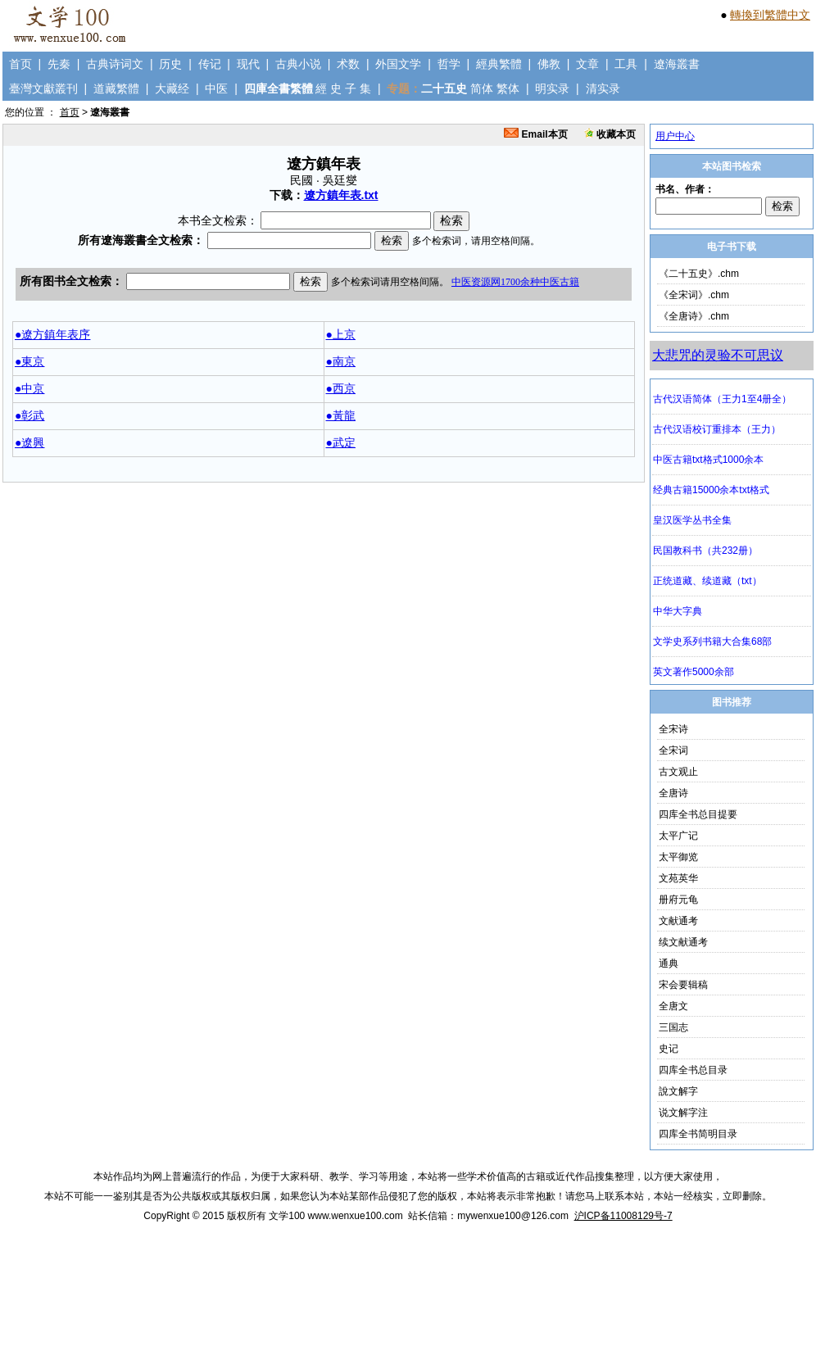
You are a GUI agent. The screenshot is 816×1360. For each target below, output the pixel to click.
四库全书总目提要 (698, 814)
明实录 (552, 88)
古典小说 (298, 63)
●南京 (341, 361)
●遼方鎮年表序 (52, 334)
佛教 (548, 63)
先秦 (59, 63)
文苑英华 (678, 878)
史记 (668, 1048)
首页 (20, 63)
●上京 (341, 334)
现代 (248, 63)
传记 (209, 63)
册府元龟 (678, 899)
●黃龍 (341, 415)
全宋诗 (673, 729)
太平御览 (678, 857)
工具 (625, 63)
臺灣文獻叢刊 (43, 88)
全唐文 (673, 1006)
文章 (587, 63)
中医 (216, 88)
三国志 (673, 1027)
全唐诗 (673, 793)
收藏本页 (610, 134)
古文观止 (678, 771)
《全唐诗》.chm (694, 316)
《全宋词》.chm (694, 295)
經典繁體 (499, 63)
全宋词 (673, 750)
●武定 (341, 442)
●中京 (29, 388)
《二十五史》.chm (699, 273)
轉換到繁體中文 (770, 14)
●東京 (29, 361)
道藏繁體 (116, 88)
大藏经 (172, 88)
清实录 (603, 88)
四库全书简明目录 (698, 1134)
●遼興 (29, 442)
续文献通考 (683, 942)
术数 (348, 63)
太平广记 (678, 835)
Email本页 (535, 134)
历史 (170, 63)
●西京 (341, 388)
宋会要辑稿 (683, 985)
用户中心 (675, 136)
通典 (668, 963)
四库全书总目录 (693, 1070)
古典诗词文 (114, 63)
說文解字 (678, 1091)
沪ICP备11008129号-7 (623, 1216)
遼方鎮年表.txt (341, 195)
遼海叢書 (677, 63)
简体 (481, 88)
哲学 (448, 63)
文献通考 (678, 921)
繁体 (507, 88)
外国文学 (398, 63)
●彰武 (29, 415)
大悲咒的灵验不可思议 (717, 355)
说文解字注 (683, 1112)
